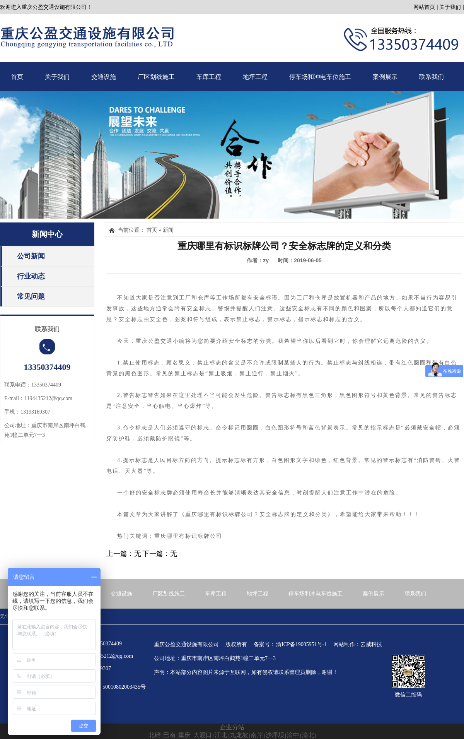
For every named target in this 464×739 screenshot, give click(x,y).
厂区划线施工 (156, 77)
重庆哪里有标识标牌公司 (219, 514)
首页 (17, 77)
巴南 (169, 735)
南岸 (257, 735)
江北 (221, 735)
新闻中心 (47, 234)
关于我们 (450, 7)
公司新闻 (31, 256)
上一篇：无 (123, 554)
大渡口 (202, 735)
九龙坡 (239, 735)
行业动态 (31, 276)
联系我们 (431, 77)
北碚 (154, 735)
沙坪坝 (275, 735)
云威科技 (371, 644)
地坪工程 (255, 77)
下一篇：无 (159, 554)
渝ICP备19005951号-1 (301, 644)
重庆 (184, 735)
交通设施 (103, 77)
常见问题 (31, 296)
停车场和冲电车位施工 (320, 77)
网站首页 (424, 7)
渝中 (293, 735)
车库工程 (208, 77)
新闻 (168, 230)
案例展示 (385, 77)
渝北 (308, 735)
